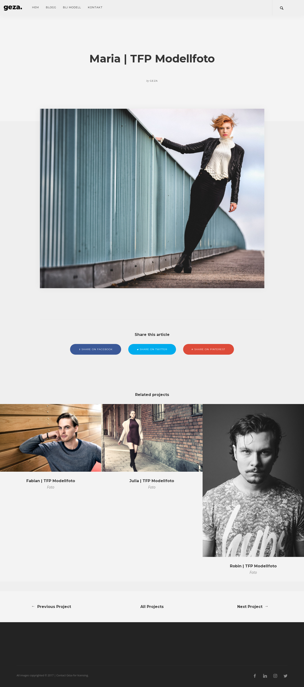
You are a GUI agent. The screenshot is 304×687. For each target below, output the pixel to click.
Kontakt (95, 7)
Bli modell (72, 7)
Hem (35, 7)
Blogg (51, 7)
